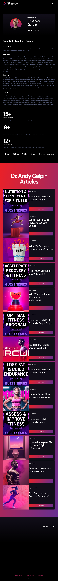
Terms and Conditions (29, 575)
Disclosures (40, 575)
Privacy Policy (18, 575)
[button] (53, 3)
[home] (11, 3)
